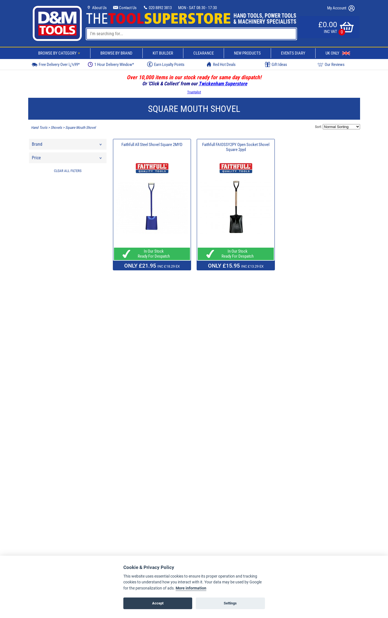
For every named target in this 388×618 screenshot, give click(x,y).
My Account (341, 8)
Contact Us (125, 7)
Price (67, 159)
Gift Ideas (276, 64)
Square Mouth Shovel (80, 127)
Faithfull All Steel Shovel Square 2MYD (152, 144)
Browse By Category (60, 53)
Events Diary (293, 53)
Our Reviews (331, 64)
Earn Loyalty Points (165, 64)
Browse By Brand (116, 53)
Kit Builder (163, 53)
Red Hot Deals (221, 64)
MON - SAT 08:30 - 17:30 (197, 7)
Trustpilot (194, 92)
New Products (247, 53)
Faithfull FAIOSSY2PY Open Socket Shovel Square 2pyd (235, 147)
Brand (67, 146)
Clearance (203, 53)
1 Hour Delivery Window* (111, 64)
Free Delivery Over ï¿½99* (56, 64)
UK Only (337, 53)
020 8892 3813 (157, 7)
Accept (157, 603)
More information (191, 588)
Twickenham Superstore (223, 83)
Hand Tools (39, 127)
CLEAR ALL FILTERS (68, 171)
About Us (96, 7)
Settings (230, 603)
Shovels (56, 127)
